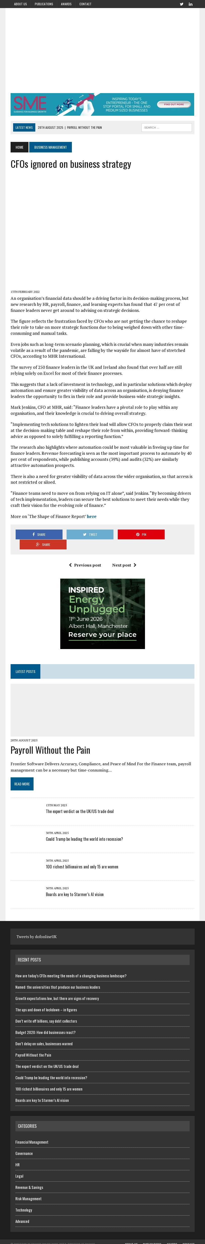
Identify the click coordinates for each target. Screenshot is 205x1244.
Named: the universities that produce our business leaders (57, 977)
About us (20, 4)
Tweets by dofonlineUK (37, 926)
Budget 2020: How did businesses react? (45, 1022)
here (92, 516)
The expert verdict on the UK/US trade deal (79, 801)
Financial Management (31, 1132)
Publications (44, 4)
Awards (66, 4)
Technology (23, 1199)
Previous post (85, 555)
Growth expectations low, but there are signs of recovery (57, 988)
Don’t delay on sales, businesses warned (44, 1033)
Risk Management (28, 1188)
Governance (24, 1143)
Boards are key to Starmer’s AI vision (74, 884)
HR (17, 1154)
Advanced (22, 1211)
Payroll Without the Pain (50, 739)
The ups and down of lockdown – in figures (46, 999)
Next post (124, 555)
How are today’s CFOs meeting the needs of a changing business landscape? (71, 965)
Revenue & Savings (29, 1177)
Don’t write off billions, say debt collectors (46, 1011)
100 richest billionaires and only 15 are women (82, 857)
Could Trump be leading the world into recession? (84, 829)
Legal (19, 1166)
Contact (85, 4)
